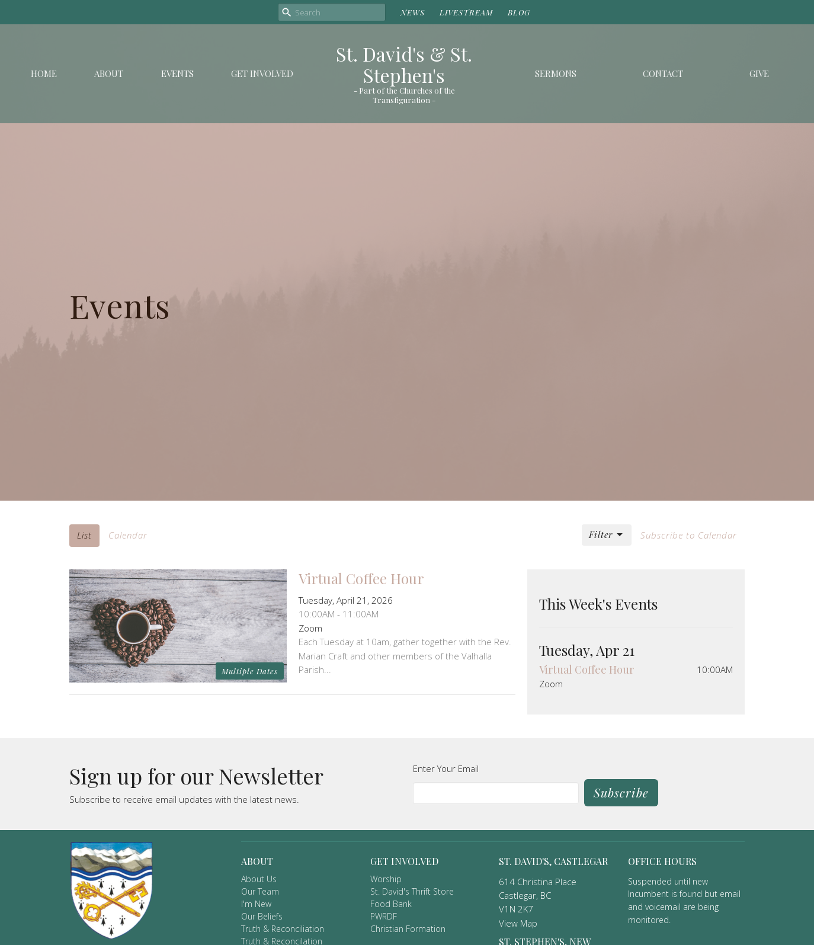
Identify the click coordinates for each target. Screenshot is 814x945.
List (84, 535)
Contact (663, 73)
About (108, 73)
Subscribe (621, 792)
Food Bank (391, 903)
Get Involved (262, 73)
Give (759, 73)
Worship (386, 879)
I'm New (256, 903)
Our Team (260, 891)
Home (44, 73)
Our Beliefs (262, 916)
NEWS (412, 12)
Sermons (555, 73)
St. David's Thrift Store (412, 891)
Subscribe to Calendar (688, 535)
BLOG (519, 12)
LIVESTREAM (466, 12)
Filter (606, 534)
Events (177, 73)
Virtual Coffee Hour (586, 669)
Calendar (128, 535)
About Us (259, 879)
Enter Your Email (446, 768)
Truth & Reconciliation (282, 928)
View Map (518, 923)
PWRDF (383, 916)
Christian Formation (408, 928)
